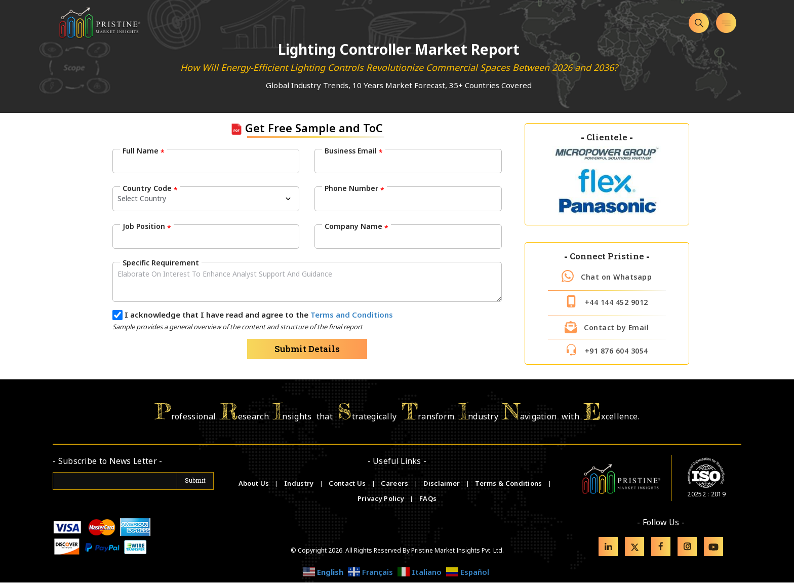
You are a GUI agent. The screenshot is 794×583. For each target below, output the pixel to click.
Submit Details (307, 349)
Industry (298, 483)
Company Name (356, 226)
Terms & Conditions (509, 483)
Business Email (354, 151)
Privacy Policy (382, 498)
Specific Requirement (161, 262)
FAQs (427, 498)
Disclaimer (442, 483)
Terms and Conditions (351, 314)
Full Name (144, 151)
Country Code (150, 188)
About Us (255, 483)
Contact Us (348, 483)
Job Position (147, 226)
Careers (395, 483)
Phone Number (354, 188)
